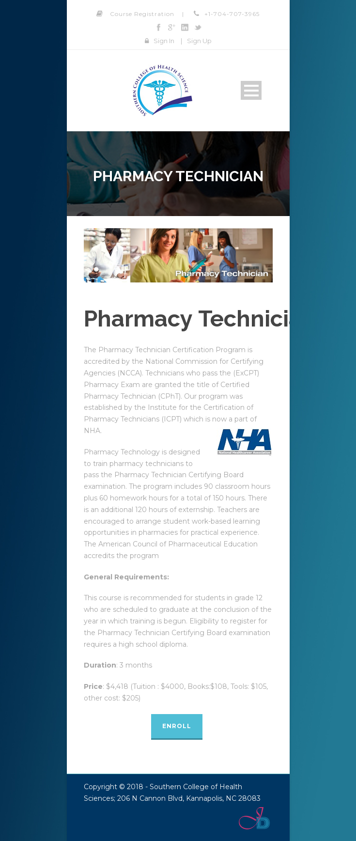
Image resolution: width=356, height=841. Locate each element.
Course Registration (142, 13)
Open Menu (251, 90)
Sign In (164, 41)
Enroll (176, 726)
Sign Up (199, 41)
